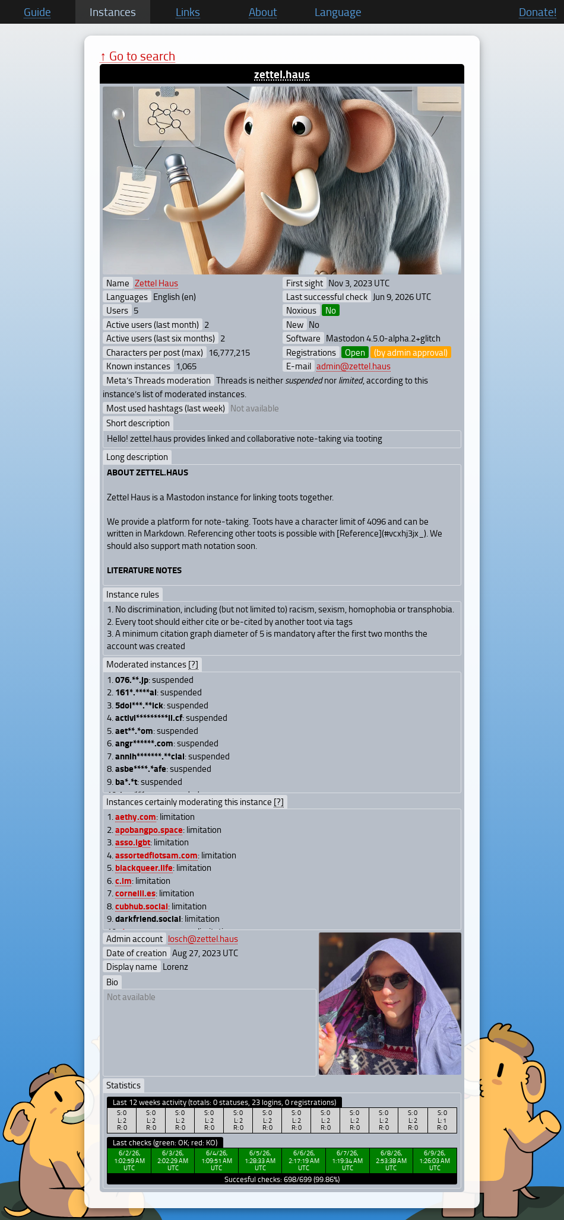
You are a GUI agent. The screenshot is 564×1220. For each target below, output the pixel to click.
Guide (37, 12)
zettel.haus (282, 74)
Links (188, 12)
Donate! (538, 12)
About (263, 12)
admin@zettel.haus (353, 366)
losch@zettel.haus (203, 938)
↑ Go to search (137, 55)
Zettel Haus (156, 283)
